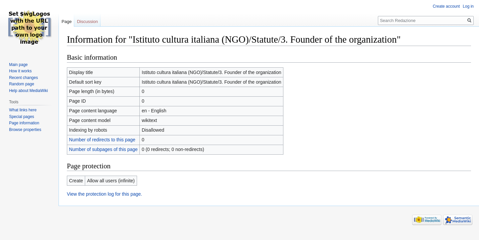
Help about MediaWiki (28, 90)
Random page (21, 84)
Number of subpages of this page (103, 149)
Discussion (87, 21)
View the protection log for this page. (104, 194)
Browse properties (25, 129)
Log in (468, 6)
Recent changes (23, 77)
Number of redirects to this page (102, 139)
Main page (18, 64)
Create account (446, 6)
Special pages (21, 116)
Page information (24, 123)
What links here (23, 110)
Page (67, 21)
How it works (20, 71)
